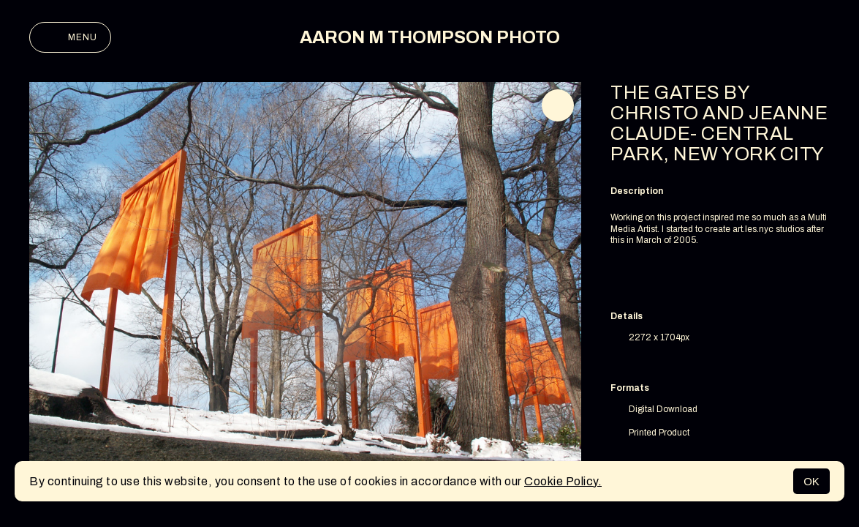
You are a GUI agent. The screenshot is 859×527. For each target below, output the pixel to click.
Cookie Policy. (563, 481)
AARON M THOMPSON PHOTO (430, 37)
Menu (70, 37)
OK (811, 481)
